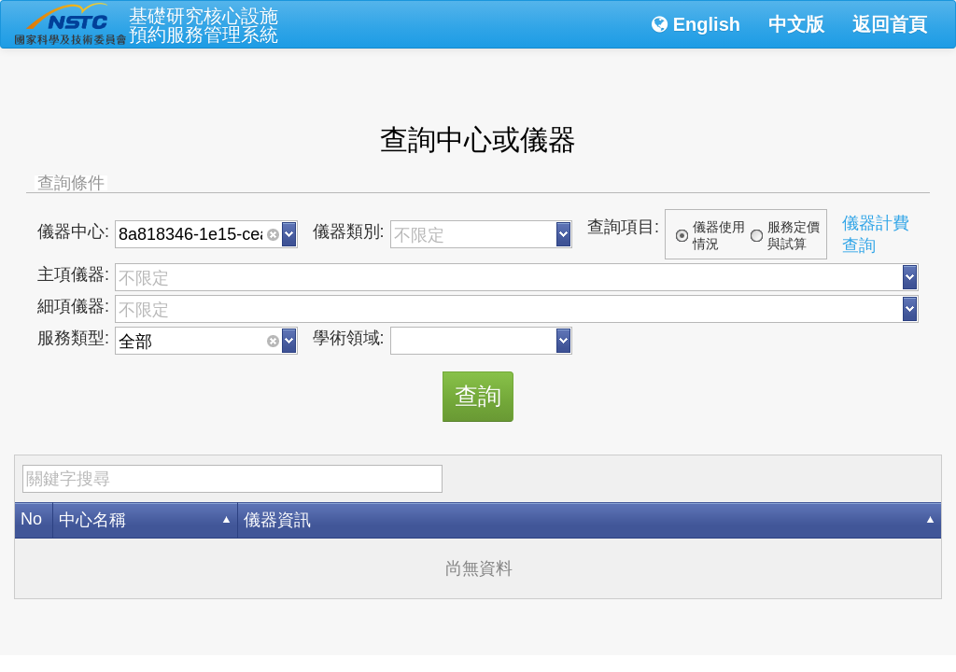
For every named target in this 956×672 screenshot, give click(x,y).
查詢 (478, 396)
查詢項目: (623, 226)
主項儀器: (73, 274)
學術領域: (349, 337)
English (696, 24)
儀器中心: (73, 231)
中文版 (796, 24)
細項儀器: (73, 306)
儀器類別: (349, 231)
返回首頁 (889, 24)
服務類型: (73, 337)
